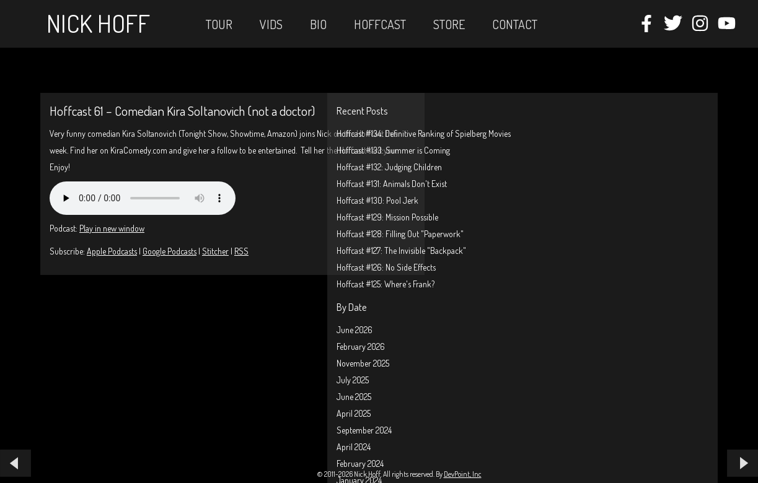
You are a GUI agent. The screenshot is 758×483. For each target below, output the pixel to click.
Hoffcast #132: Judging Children (389, 167)
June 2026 (354, 329)
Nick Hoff (98, 22)
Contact (514, 24)
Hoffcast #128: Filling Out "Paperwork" (400, 233)
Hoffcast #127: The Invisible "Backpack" (401, 250)
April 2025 (354, 413)
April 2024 (354, 447)
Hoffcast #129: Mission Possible (387, 217)
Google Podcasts (169, 251)
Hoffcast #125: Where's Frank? (385, 284)
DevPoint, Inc (463, 474)
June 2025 (354, 396)
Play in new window (111, 228)
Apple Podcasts (112, 251)
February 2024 (360, 463)
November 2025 (363, 363)
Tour (219, 24)
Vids (271, 24)
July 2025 (353, 380)
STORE (449, 24)
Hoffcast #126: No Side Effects (386, 267)
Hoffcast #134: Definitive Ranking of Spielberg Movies (424, 133)
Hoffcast (380, 24)
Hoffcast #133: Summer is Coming (393, 150)
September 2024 (364, 430)
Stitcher (215, 251)
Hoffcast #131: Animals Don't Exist (392, 183)
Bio (318, 24)
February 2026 (361, 346)
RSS (241, 251)
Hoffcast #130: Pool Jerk (377, 200)
